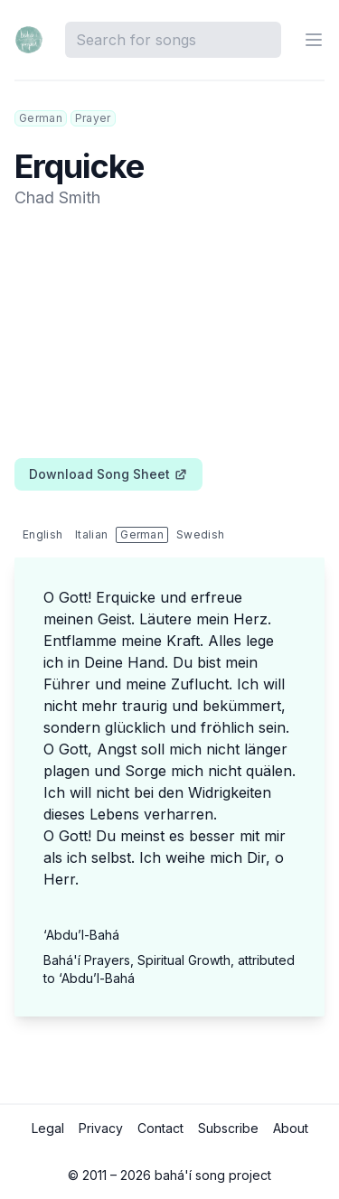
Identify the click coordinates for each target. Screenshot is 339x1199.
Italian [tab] (91, 534)
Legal (48, 1128)
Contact (160, 1128)
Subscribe (228, 1128)
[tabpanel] (169, 801)
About (290, 1128)
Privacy (101, 1128)
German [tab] (142, 534)
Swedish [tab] (200, 534)
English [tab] (42, 534)
